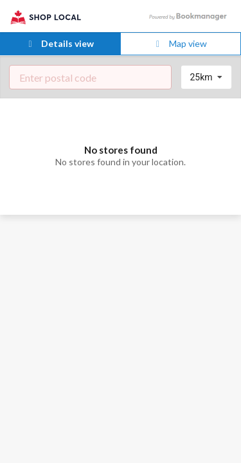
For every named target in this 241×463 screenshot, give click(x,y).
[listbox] (207, 77)
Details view (59, 43)
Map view (179, 43)
